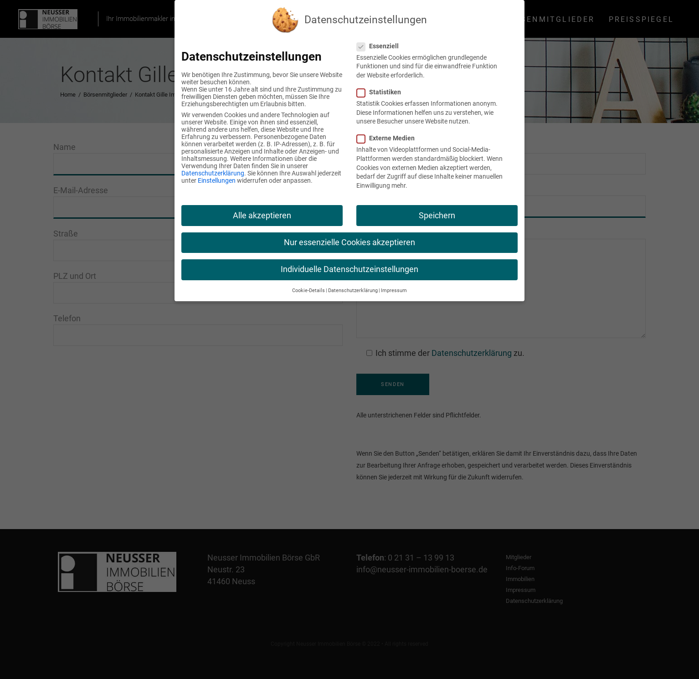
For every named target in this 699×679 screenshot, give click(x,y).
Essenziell (381, 46)
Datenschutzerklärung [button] (353, 290)
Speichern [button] (437, 215)
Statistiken (382, 92)
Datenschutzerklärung (212, 173)
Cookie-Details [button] (308, 290)
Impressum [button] (394, 290)
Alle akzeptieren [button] (262, 215)
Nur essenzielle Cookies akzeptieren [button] (349, 242)
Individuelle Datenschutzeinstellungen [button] (349, 269)
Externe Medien (389, 138)
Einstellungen (217, 180)
